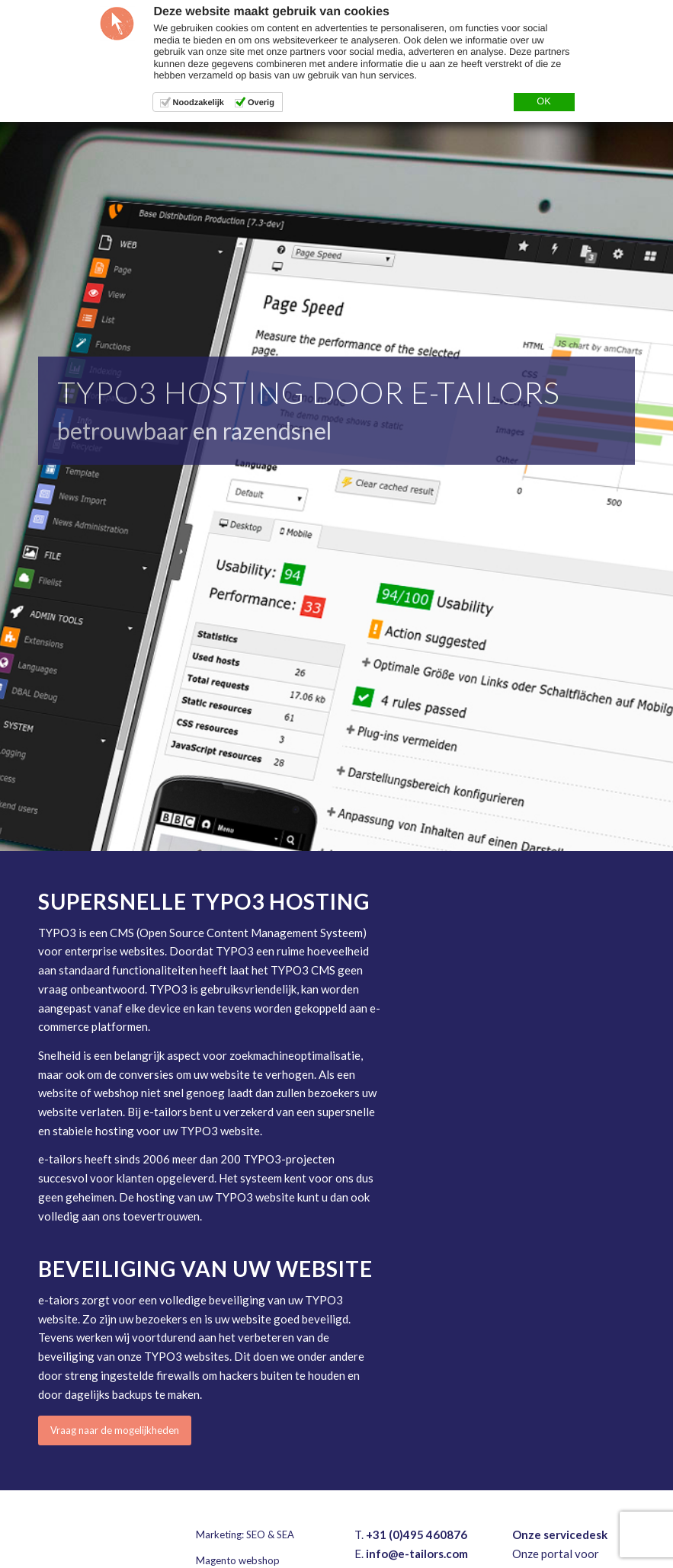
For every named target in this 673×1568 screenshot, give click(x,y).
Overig (261, 102)
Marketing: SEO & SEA (245, 1534)
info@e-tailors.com (417, 1553)
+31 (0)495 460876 (416, 1534)
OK (543, 101)
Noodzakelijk (198, 102)
